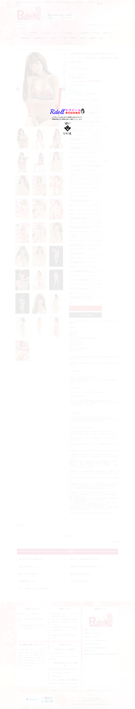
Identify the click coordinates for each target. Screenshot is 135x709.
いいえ (67, 133)
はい (67, 123)
